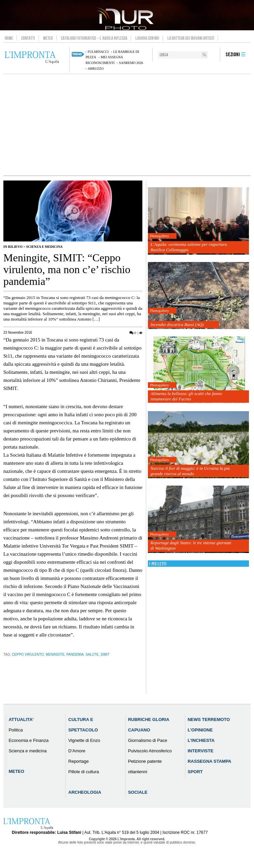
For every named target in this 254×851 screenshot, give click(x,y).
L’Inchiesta (201, 740)
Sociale (138, 792)
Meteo (48, 38)
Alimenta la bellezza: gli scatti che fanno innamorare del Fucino (186, 396)
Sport (195, 771)
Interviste (200, 750)
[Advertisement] (127, 124)
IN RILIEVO (13, 247)
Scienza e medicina (44, 247)
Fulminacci (98, 52)
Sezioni (233, 55)
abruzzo (95, 68)
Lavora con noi (147, 38)
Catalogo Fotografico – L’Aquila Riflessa (94, 38)
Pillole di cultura (83, 771)
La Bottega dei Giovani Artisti (190, 38)
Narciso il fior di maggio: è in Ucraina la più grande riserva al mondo (190, 471)
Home (9, 38)
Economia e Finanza (29, 740)
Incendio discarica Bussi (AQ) (177, 324)
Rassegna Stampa (209, 761)
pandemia (75, 654)
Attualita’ (21, 719)
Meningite (55, 654)
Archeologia (84, 792)
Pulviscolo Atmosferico (150, 750)
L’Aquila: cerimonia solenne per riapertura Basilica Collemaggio (189, 247)
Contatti (28, 38)
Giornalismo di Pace (147, 740)
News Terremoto (209, 719)
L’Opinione (200, 729)
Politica (16, 729)
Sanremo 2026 (131, 63)
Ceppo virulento (28, 654)
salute (92, 654)
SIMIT (104, 654)
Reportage (78, 761)
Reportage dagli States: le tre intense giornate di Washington (191, 545)
